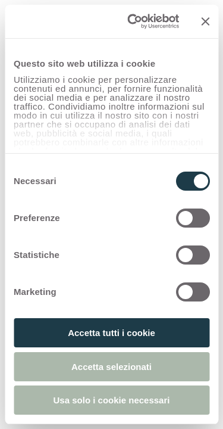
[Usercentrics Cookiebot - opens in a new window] (133, 21)
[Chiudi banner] (205, 21)
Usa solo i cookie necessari (112, 400)
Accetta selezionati (111, 367)
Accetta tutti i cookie (111, 333)
